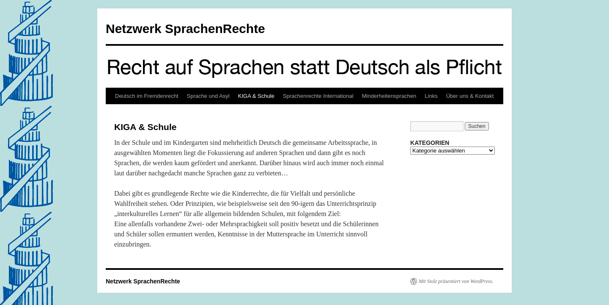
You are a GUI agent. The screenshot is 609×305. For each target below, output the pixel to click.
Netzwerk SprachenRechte (185, 29)
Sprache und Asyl (208, 96)
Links (431, 96)
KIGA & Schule (256, 96)
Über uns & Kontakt (470, 96)
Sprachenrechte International (318, 96)
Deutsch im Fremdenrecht (146, 96)
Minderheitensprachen (389, 96)
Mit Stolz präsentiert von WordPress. (456, 281)
